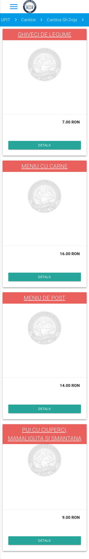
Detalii (44, 145)
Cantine (28, 19)
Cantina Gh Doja (62, 19)
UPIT (5, 19)
